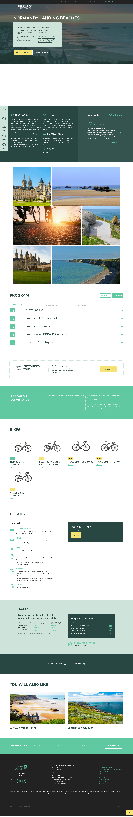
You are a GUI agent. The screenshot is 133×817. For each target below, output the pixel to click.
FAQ (76, 535)
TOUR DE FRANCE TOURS (93, 7)
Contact (101, 775)
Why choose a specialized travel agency (111, 769)
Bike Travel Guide (104, 777)
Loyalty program (104, 771)
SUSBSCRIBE (113, 745)
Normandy (31, 36)
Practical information (105, 781)
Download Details (44, 52)
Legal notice (120, 806)
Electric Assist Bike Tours (50, 40)
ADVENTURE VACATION (40, 7)
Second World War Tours (45, 42)
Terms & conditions (104, 783)
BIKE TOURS (52, 7)
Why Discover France (105, 767)
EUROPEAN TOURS (63, 7)
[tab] (52, 305)
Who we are (102, 765)
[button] (85, 132)
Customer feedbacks (105, 779)
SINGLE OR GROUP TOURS (77, 7)
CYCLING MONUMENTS (109, 7)
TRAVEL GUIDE (62, 1)
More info (12, 467)
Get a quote (22, 52)
